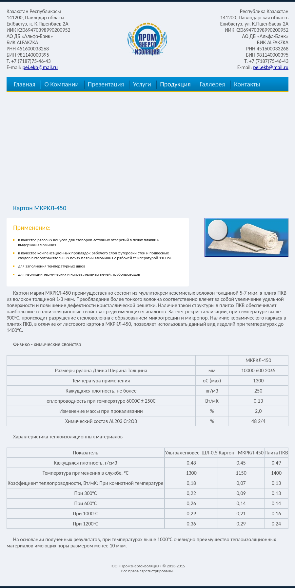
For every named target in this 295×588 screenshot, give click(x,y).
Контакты (247, 84)
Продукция (175, 84)
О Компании (61, 84)
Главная (24, 84)
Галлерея (212, 84)
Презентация (106, 84)
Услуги (142, 84)
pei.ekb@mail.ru (40, 67)
